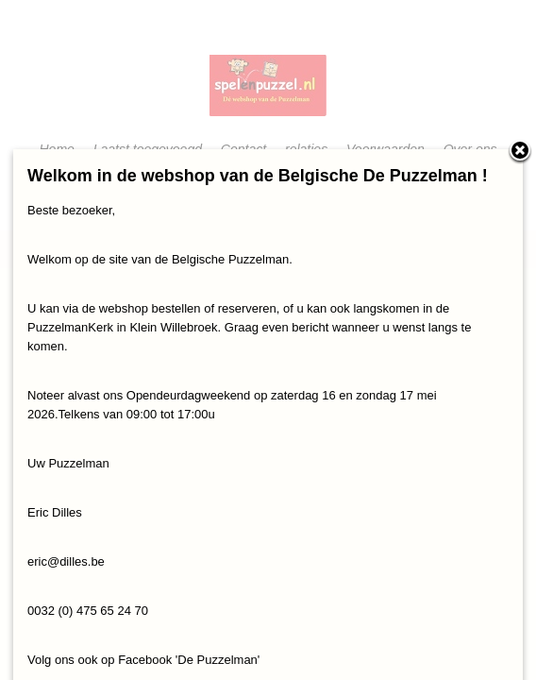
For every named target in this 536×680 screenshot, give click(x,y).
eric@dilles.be (66, 561)
